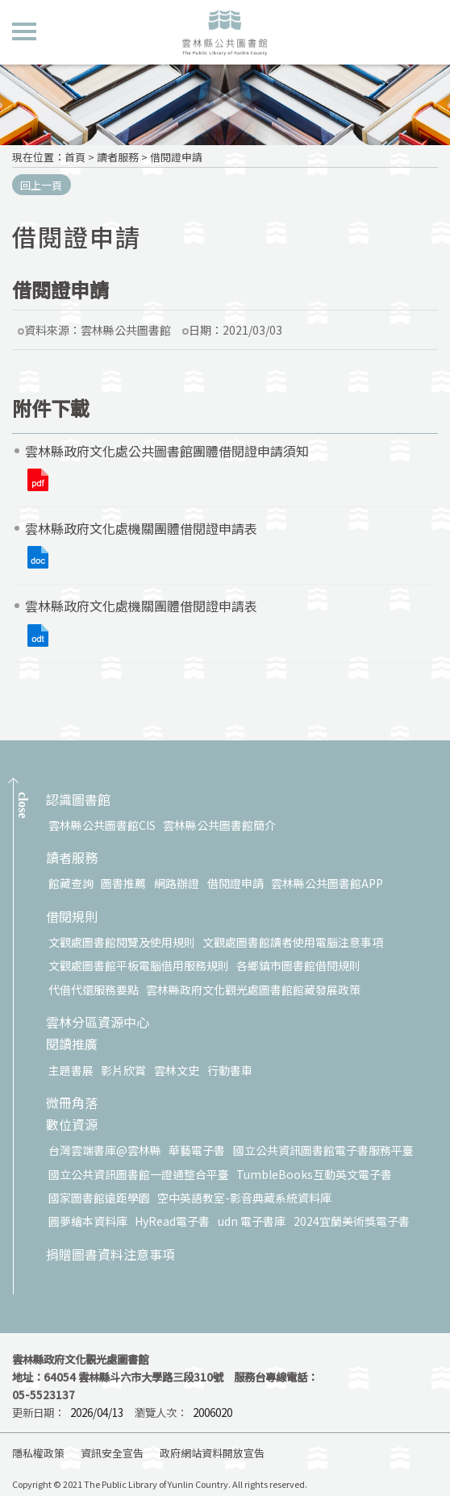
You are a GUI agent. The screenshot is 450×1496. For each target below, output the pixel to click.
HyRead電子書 (172, 1221)
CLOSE (23, 805)
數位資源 (72, 1125)
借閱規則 (72, 917)
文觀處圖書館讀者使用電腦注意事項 (292, 942)
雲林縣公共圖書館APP (327, 883)
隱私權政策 (38, 1453)
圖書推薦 (123, 883)
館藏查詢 (71, 883)
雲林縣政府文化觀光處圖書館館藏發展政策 (253, 989)
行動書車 (229, 1070)
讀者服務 (118, 157)
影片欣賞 (123, 1070)
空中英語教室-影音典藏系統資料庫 (244, 1198)
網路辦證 (176, 883)
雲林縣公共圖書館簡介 (219, 825)
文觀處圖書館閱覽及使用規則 (121, 942)
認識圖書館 (78, 800)
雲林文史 (176, 1070)
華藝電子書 (197, 1150)
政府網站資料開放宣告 (212, 1453)
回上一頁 (41, 185)
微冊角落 (72, 1103)
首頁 (75, 157)
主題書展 (71, 1070)
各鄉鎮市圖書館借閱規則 (298, 965)
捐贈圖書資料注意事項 (110, 1255)
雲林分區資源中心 (97, 1023)
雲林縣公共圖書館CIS (102, 825)
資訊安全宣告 (112, 1453)
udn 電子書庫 (251, 1221)
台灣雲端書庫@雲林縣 (104, 1150)
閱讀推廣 (72, 1044)
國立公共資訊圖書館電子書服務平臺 (323, 1150)
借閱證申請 (176, 157)
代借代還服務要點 (93, 989)
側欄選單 (24, 31)
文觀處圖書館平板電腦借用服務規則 (138, 965)
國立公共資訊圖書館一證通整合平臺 (138, 1174)
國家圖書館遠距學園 (99, 1198)
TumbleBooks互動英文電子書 (314, 1174)
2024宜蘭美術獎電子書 (352, 1221)
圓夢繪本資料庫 (87, 1221)
